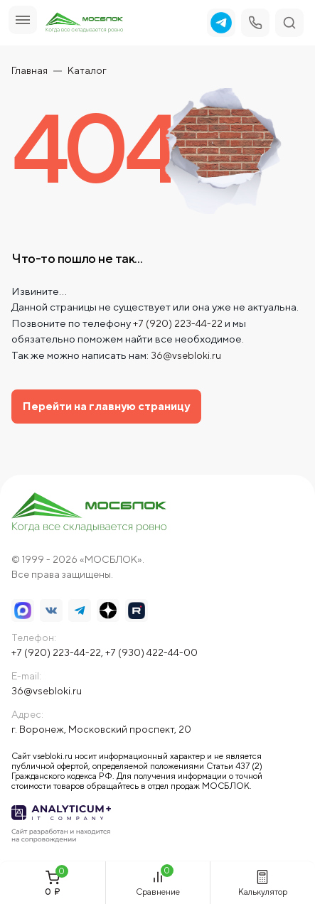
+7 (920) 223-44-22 (178, 323)
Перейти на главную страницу (106, 406)
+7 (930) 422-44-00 (151, 652)
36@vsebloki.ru (186, 355)
